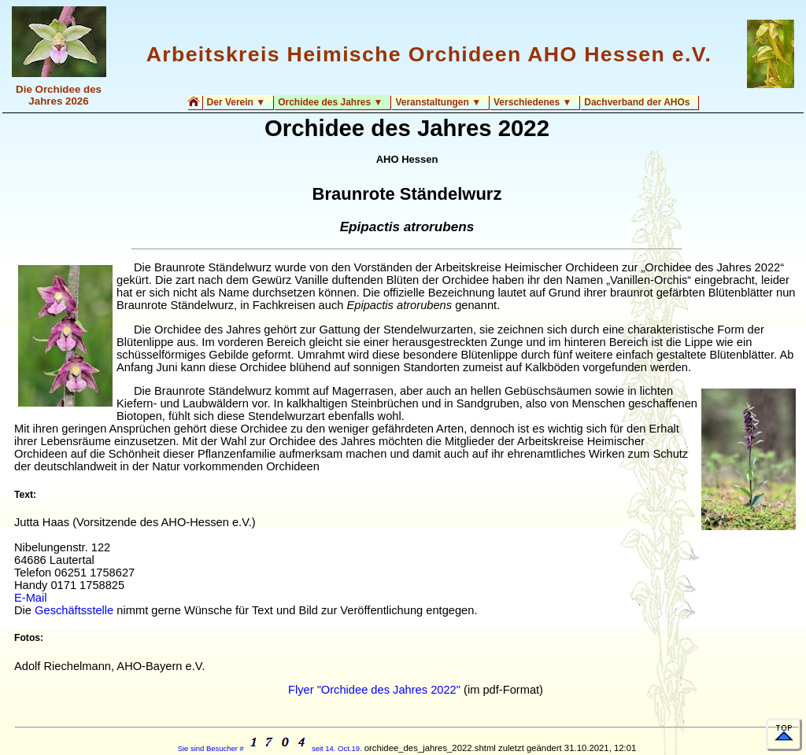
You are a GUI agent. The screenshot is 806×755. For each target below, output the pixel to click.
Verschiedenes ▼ (532, 102)
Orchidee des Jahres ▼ (330, 102)
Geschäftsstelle (74, 610)
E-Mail (30, 597)
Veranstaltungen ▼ (438, 102)
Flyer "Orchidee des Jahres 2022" (374, 689)
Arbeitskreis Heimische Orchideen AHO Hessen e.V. (429, 54)
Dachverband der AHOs (637, 102)
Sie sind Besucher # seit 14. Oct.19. (270, 748)
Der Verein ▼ (236, 102)
